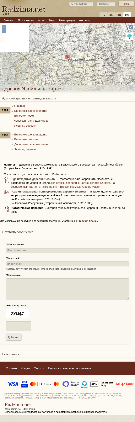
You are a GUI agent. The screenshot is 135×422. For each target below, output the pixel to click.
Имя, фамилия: (16, 244)
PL (103, 14)
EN (111, 14)
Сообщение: (14, 275)
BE (119, 14)
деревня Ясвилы (83, 59)
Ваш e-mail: (13, 258)
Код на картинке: (17, 305)
